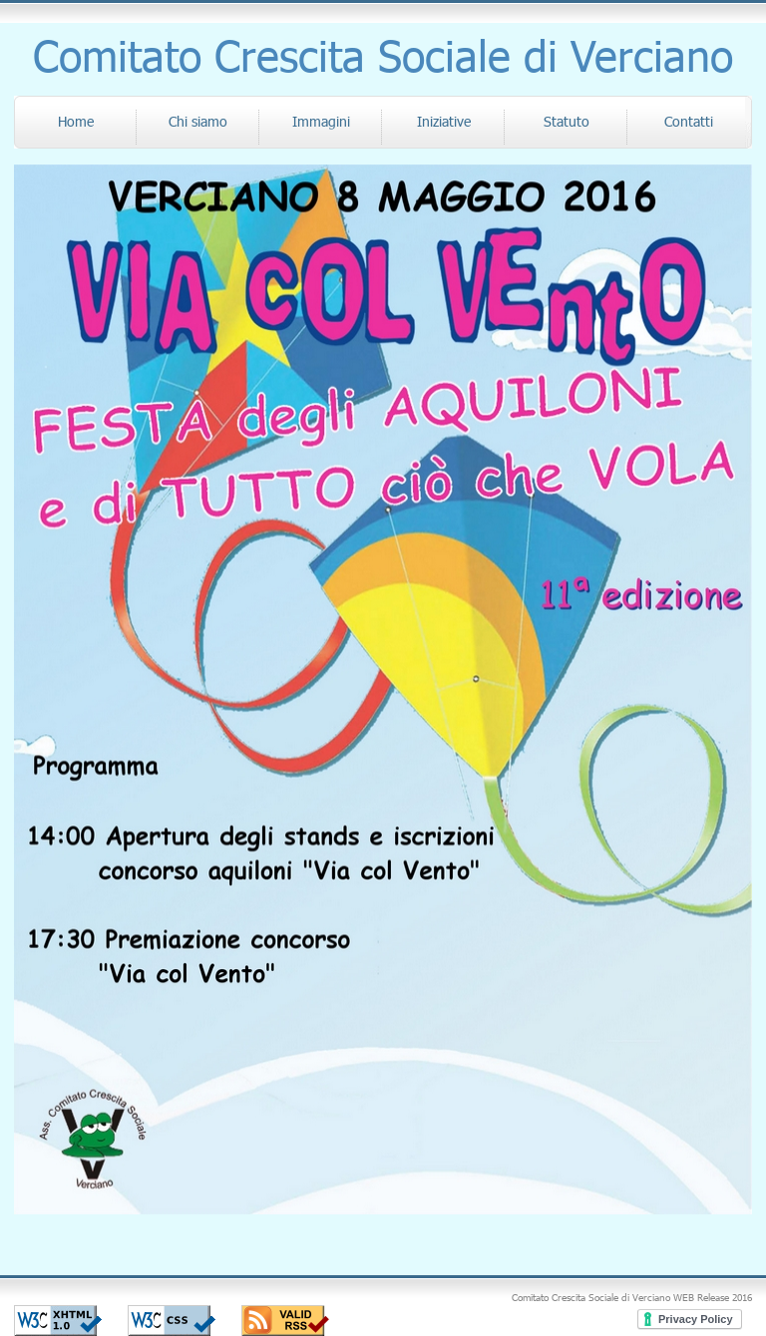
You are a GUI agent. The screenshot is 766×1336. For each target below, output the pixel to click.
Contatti (688, 121)
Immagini (321, 121)
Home (76, 121)
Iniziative (444, 121)
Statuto (566, 121)
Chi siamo (198, 121)
